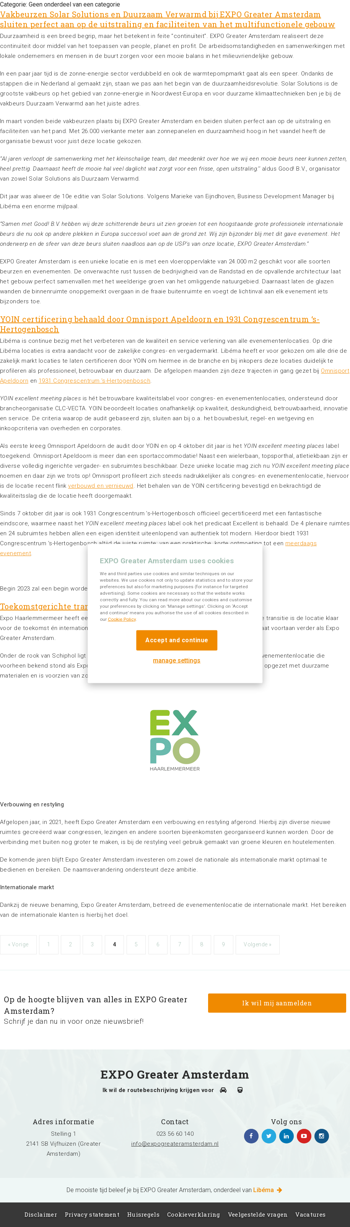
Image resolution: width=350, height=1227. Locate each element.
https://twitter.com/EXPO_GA (269, 1136)
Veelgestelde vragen (258, 1214)
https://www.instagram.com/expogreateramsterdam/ (321, 1136)
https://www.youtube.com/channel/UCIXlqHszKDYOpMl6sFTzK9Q (304, 1136)
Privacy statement (92, 1214)
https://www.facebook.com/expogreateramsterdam (251, 1136)
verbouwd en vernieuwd (100, 485)
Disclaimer (40, 1214)
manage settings (176, 660)
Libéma (268, 1190)
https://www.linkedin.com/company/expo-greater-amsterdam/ (286, 1136)
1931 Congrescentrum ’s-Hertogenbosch (94, 380)
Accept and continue (176, 639)
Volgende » (257, 944)
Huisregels (143, 1214)
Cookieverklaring (193, 1214)
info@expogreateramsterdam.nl (175, 1143)
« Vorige (18, 944)
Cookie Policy (122, 619)
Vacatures (310, 1214)
